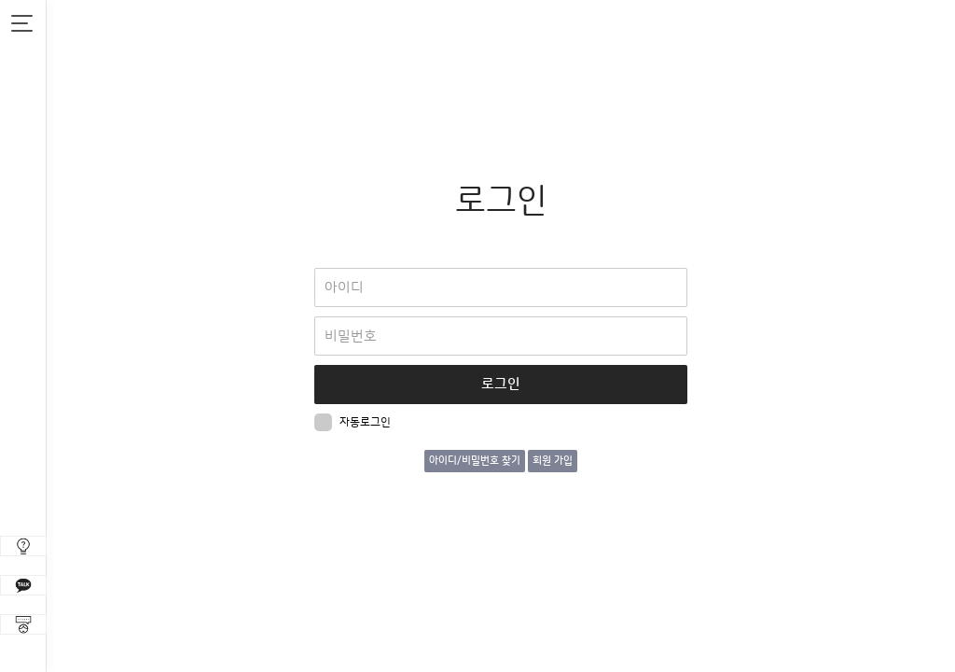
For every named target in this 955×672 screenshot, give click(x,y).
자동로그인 (352, 422)
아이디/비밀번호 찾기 (474, 461)
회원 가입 (553, 461)
